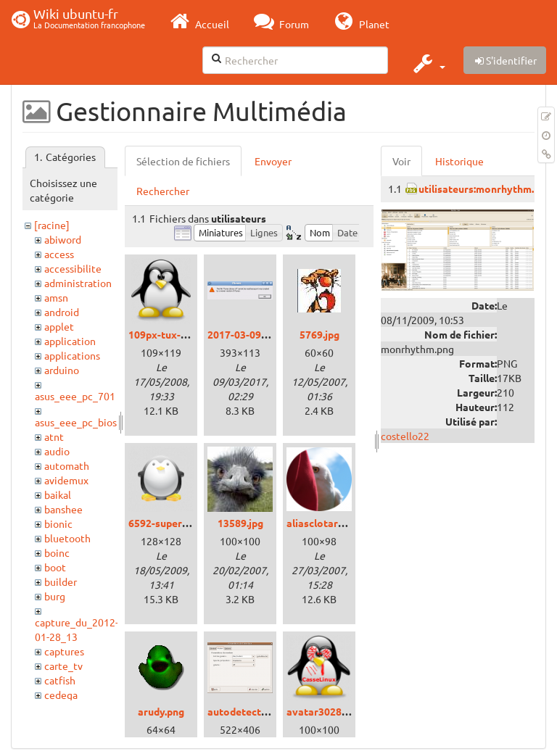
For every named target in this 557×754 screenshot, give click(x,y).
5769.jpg (319, 334)
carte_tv (63, 665)
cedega (61, 694)
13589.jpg (240, 522)
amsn (56, 297)
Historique (459, 160)
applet (59, 326)
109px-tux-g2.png (170, 334)
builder (60, 581)
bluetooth (67, 537)
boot (55, 566)
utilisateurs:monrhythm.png (484, 188)
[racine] (52, 224)
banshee (63, 508)
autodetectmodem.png (261, 711)
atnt (54, 436)
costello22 (405, 435)
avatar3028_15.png (332, 711)
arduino (61, 369)
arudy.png (161, 711)
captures (64, 651)
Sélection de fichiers (183, 160)
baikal (57, 494)
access (59, 253)
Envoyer (273, 160)
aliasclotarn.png (324, 522)
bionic (58, 523)
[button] (427, 63)
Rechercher (162, 190)
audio (57, 450)
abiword (62, 239)
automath (66, 465)
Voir (401, 160)
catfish (59, 680)
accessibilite (73, 268)
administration (78, 282)
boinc (57, 552)
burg (54, 595)
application (70, 340)
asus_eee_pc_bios (76, 421)
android (61, 311)
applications (72, 355)
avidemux (66, 479)
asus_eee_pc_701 (75, 395)
